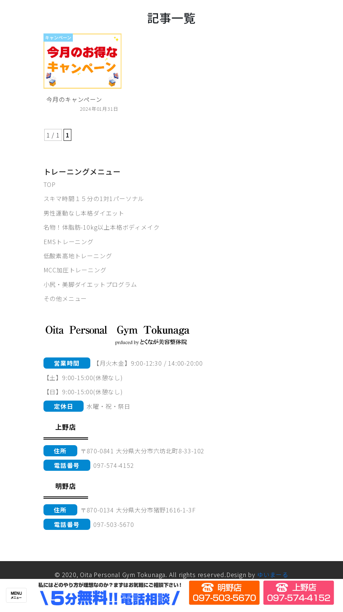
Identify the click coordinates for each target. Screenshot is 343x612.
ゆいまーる (272, 574)
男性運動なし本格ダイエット (83, 212)
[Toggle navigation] (16, 595)
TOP (49, 184)
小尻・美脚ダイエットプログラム (90, 284)
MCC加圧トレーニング (75, 269)
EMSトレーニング (68, 241)
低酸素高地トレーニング (77, 255)
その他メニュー (65, 298)
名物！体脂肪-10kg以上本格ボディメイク (101, 227)
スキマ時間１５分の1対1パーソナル (94, 198)
